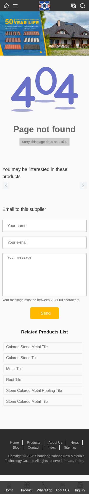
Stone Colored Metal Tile (27, 409)
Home (14, 449)
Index (51, 454)
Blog (16, 454)
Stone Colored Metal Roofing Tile (34, 398)
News (74, 449)
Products (33, 449)
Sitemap (70, 454)
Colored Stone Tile (21, 365)
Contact (33, 454)
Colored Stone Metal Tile (27, 354)
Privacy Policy (73, 468)
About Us (55, 449)
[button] (41, 52)
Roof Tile (13, 387)
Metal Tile (14, 376)
